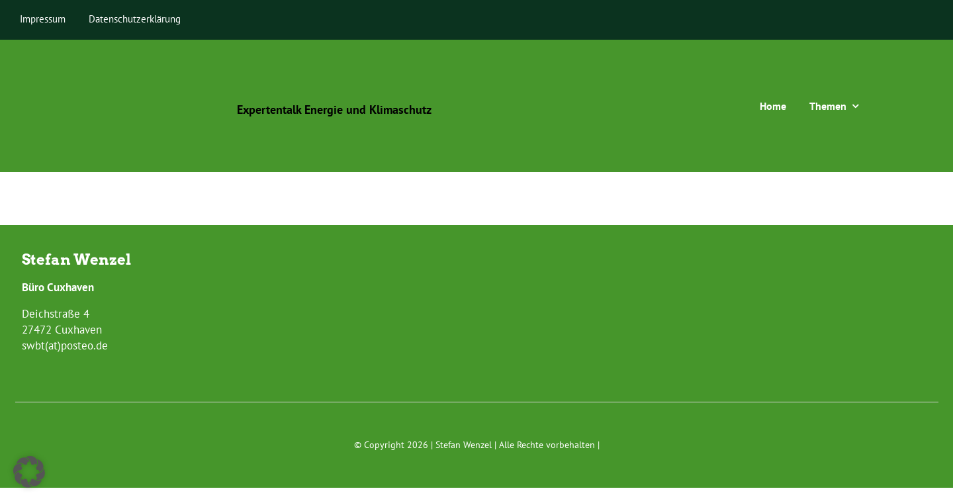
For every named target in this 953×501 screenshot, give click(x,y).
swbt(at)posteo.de (65, 345)
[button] (29, 472)
